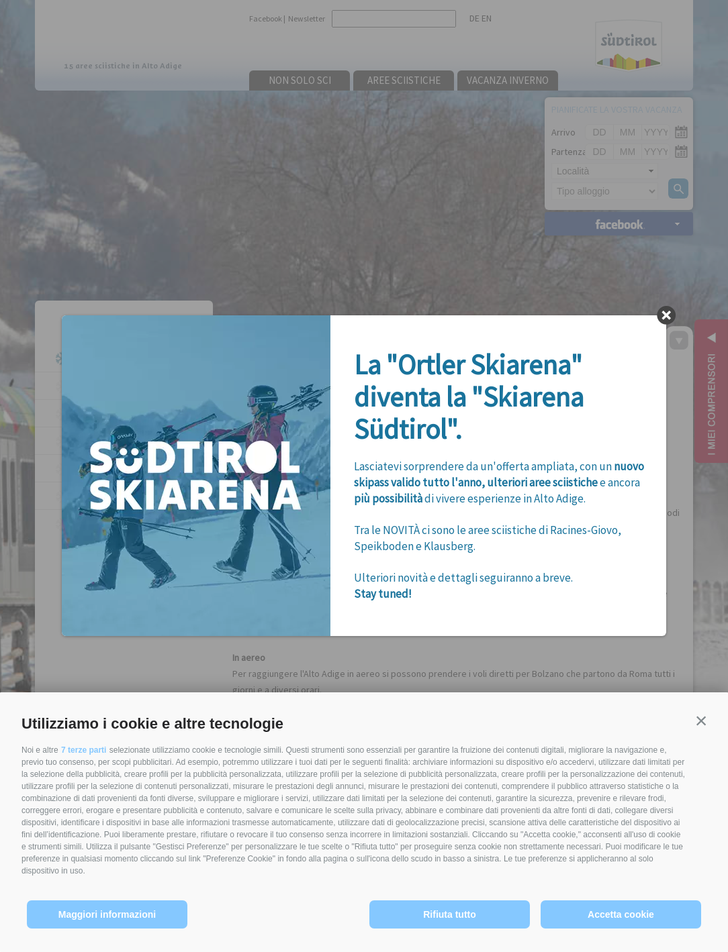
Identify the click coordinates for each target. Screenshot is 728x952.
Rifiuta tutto (449, 914)
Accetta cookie (621, 914)
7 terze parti (83, 750)
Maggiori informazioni (107, 914)
